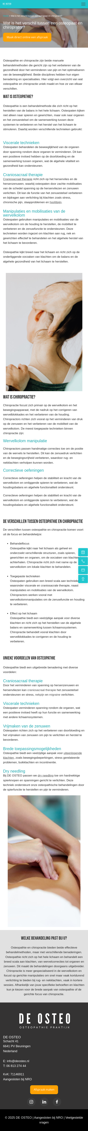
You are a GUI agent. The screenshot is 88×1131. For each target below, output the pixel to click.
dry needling (46, 775)
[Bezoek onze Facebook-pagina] (57, 1102)
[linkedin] (44, 1102)
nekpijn (39, 694)
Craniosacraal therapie (17, 179)
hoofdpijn (55, 202)
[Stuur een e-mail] (83, 570)
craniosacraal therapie (41, 690)
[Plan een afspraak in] (83, 552)
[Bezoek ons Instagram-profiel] (31, 1102)
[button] (83, 4)
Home (6, 16)
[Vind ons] (83, 579)
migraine (54, 694)
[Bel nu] (83, 561)
